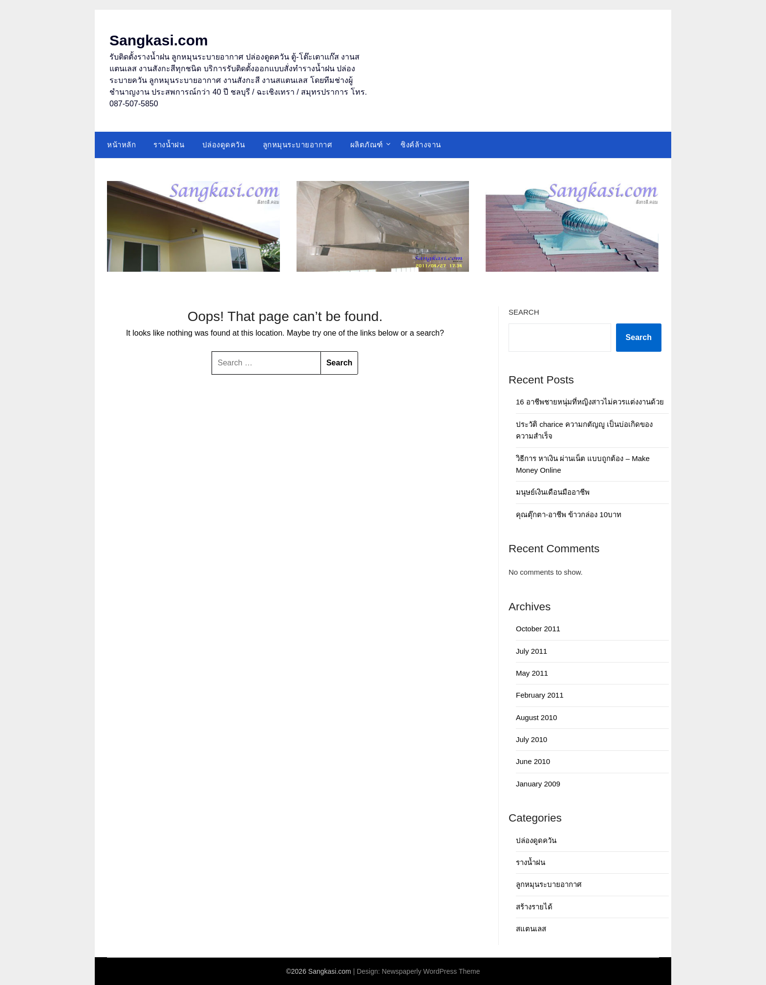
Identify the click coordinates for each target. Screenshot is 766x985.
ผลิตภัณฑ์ (366, 145)
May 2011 (532, 673)
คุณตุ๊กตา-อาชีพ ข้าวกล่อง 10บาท (568, 514)
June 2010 (533, 761)
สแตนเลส (531, 929)
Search (524, 312)
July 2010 (531, 739)
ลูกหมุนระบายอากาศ (298, 145)
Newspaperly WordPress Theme (431, 971)
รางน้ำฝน (168, 145)
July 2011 (531, 651)
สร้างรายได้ (534, 907)
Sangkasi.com (158, 40)
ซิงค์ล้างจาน (421, 145)
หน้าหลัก (121, 145)
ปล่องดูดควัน (223, 145)
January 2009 (538, 784)
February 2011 (540, 695)
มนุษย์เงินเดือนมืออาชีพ (553, 492)
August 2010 (536, 717)
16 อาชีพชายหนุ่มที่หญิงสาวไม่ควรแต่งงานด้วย (590, 402)
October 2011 (538, 628)
